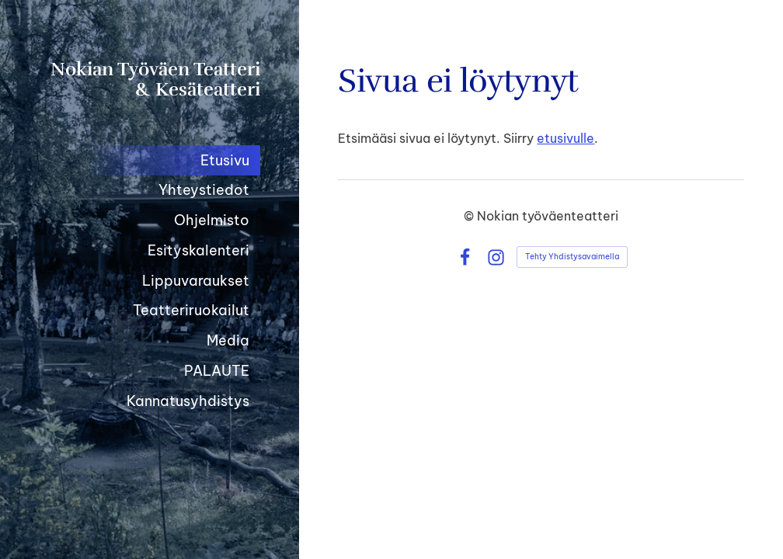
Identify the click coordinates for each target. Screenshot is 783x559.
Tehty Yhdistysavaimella (572, 257)
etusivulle (565, 138)
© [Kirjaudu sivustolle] (470, 216)
